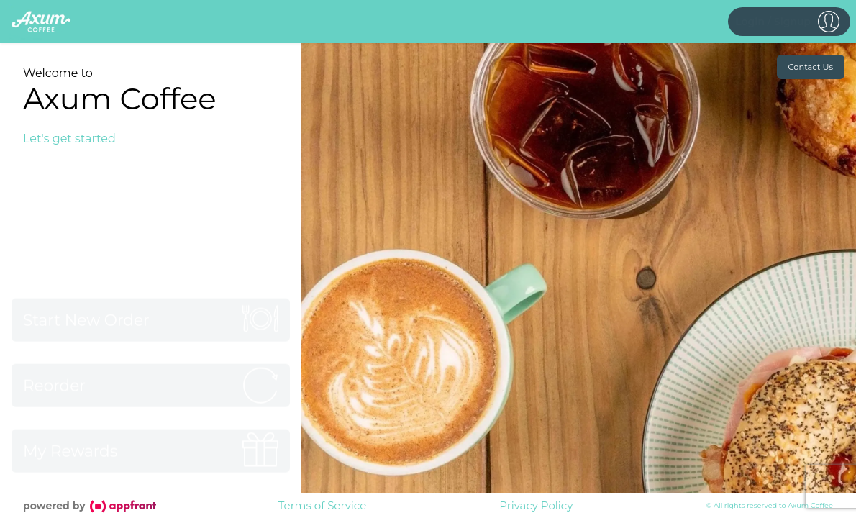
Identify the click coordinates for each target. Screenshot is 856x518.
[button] (789, 21)
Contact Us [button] (810, 67)
